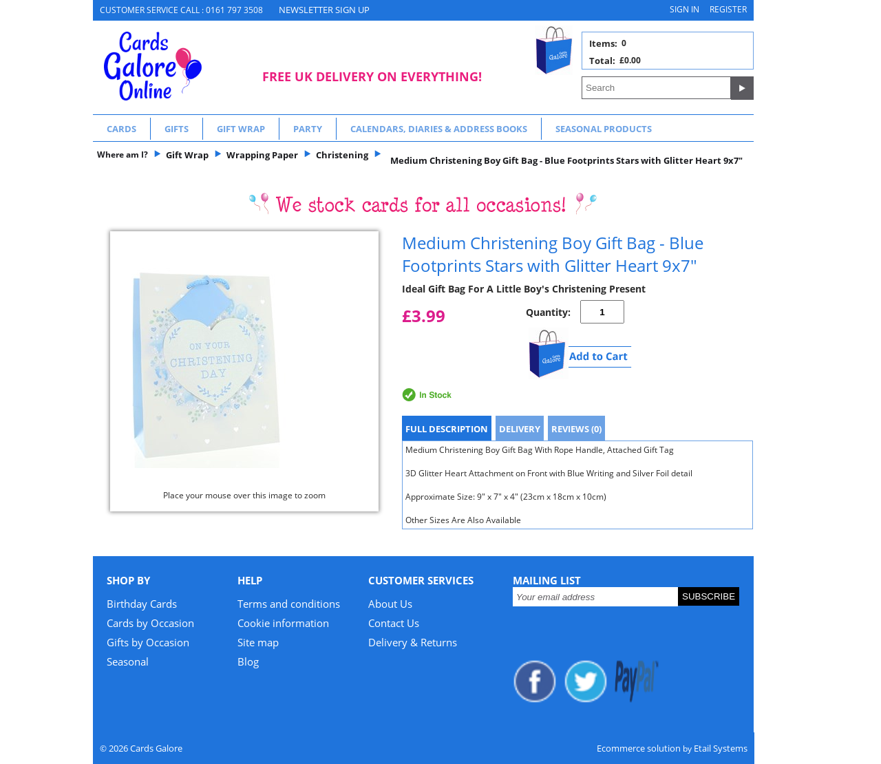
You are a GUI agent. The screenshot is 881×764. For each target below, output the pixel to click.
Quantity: (548, 312)
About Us (390, 604)
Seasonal (128, 661)
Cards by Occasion (150, 623)
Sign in (684, 9)
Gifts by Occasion (148, 642)
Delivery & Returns (412, 642)
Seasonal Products (603, 129)
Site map (258, 642)
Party (307, 129)
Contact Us (393, 623)
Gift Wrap (241, 129)
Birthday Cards (142, 604)
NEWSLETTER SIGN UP (324, 9)
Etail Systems (720, 748)
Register (728, 9)
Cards (121, 129)
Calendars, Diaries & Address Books (438, 129)
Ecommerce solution (639, 748)
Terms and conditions (288, 604)
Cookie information (283, 623)
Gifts (176, 129)
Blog (248, 661)
